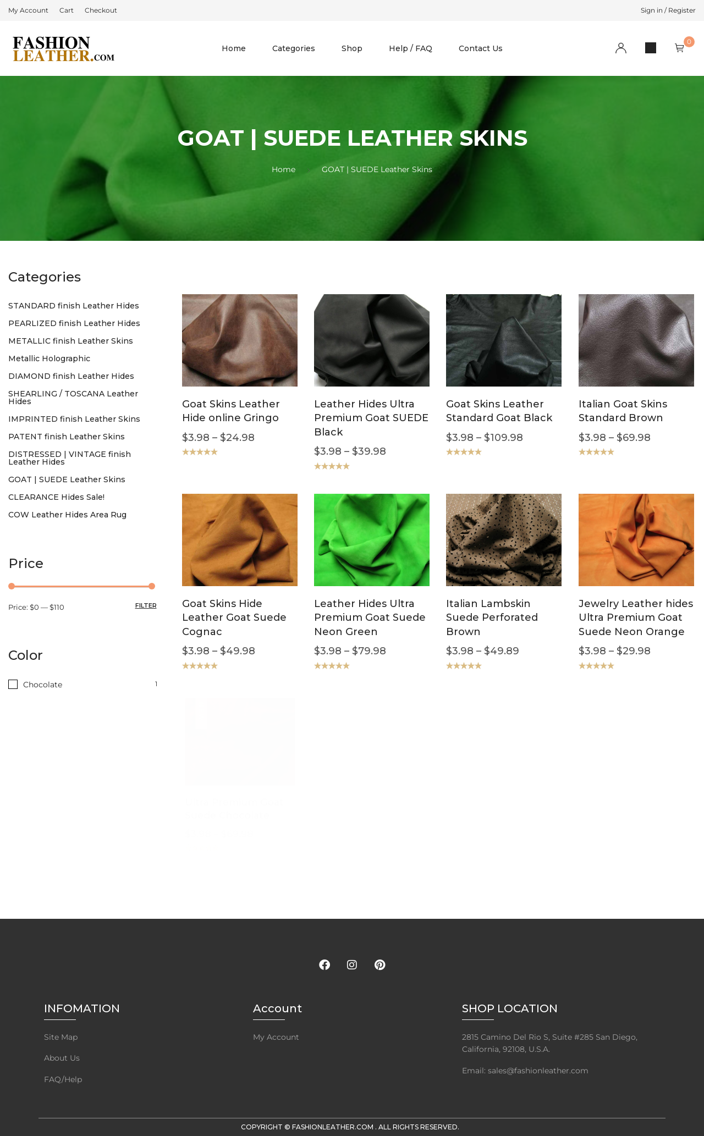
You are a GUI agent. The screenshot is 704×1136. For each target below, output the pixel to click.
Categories (293, 48)
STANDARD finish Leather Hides (73, 306)
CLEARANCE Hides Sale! (56, 497)
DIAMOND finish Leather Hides (71, 376)
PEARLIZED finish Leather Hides (74, 323)
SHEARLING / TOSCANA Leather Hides (73, 397)
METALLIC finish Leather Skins (70, 341)
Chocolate (42, 685)
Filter (146, 605)
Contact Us (481, 48)
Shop (352, 48)
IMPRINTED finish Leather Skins (74, 419)
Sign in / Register (668, 10)
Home (234, 48)
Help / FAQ (410, 48)
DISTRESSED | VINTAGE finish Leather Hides (69, 458)
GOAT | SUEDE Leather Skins (66, 479)
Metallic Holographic (49, 358)
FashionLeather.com (333, 1127)
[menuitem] (28, 10)
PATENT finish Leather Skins (66, 437)
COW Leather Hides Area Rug (67, 515)
